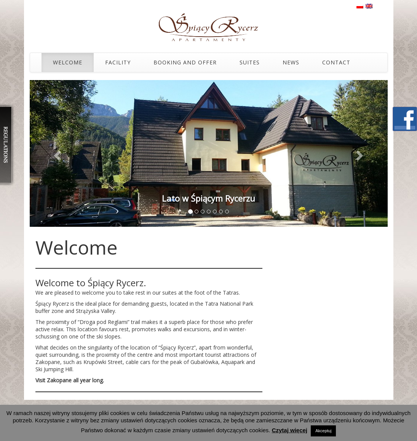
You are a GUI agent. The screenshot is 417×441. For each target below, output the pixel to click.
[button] (56, 153)
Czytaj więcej (289, 430)
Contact (336, 62)
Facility (118, 62)
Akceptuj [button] (323, 430)
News (291, 62)
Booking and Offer (185, 62)
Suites (250, 62)
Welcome (67, 62)
